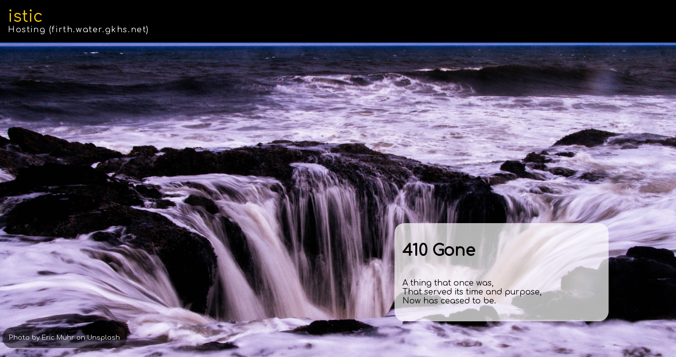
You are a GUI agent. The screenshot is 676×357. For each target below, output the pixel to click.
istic (25, 16)
